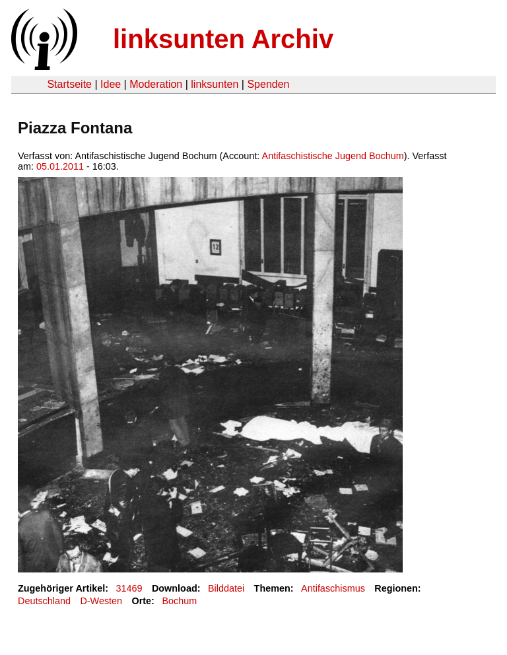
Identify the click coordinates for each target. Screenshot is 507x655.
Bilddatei (226, 588)
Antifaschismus (333, 588)
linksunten (214, 84)
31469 (129, 588)
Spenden (268, 84)
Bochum (179, 601)
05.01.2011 (60, 166)
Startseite (69, 84)
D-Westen (101, 601)
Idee (110, 84)
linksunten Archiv (223, 38)
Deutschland (44, 601)
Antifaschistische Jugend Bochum (333, 156)
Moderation (155, 84)
